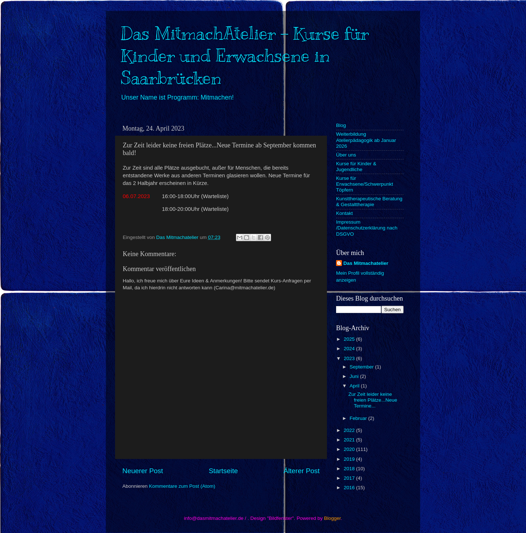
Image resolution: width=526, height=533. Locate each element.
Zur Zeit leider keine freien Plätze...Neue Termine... (372, 400)
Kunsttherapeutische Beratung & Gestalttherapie (369, 201)
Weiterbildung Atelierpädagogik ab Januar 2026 (366, 139)
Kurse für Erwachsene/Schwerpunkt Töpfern (364, 184)
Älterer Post (301, 471)
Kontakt (344, 213)
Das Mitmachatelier (365, 263)
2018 (350, 468)
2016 (350, 487)
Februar (359, 418)
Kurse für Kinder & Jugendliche (356, 166)
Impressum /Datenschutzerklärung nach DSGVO (366, 227)
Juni (355, 376)
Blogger (332, 518)
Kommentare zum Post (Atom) (182, 486)
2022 (350, 430)
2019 (350, 459)
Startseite (223, 471)
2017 (350, 478)
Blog (341, 125)
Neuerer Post (142, 471)
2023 (350, 358)
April (355, 386)
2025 (350, 339)
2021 (350, 440)
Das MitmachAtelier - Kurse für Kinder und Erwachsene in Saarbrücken (245, 56)
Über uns (346, 155)
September (362, 367)
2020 (350, 449)
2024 (350, 348)
